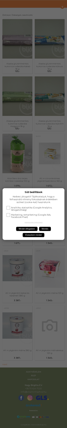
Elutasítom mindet (33, 235)
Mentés (45, 229)
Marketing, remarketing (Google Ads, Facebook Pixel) (29, 216)
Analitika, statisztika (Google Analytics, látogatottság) (29, 209)
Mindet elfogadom (27, 229)
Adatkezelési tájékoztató (34, 222)
